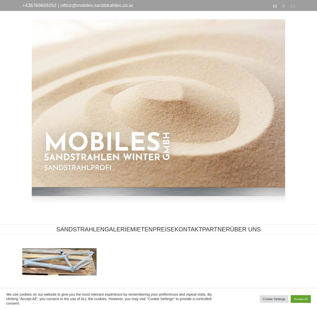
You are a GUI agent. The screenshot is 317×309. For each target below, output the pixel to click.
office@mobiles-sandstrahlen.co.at (97, 5)
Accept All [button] (301, 299)
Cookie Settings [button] (274, 299)
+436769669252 (39, 5)
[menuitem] (80, 229)
